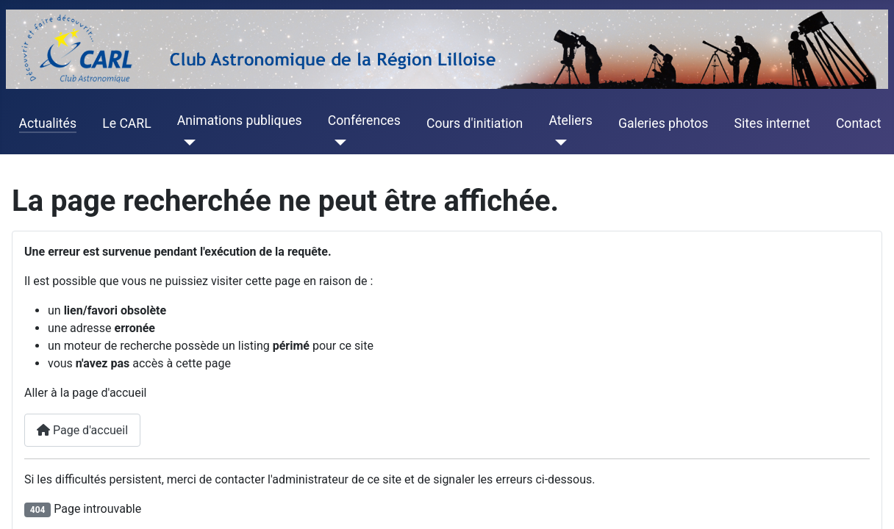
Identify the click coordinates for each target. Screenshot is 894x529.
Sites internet (772, 123)
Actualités (47, 123)
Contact (859, 123)
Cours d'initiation (474, 123)
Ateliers (570, 120)
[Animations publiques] (186, 142)
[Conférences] (337, 142)
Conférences (364, 120)
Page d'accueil (82, 430)
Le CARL (126, 123)
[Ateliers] (557, 142)
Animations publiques (239, 120)
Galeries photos (663, 123)
